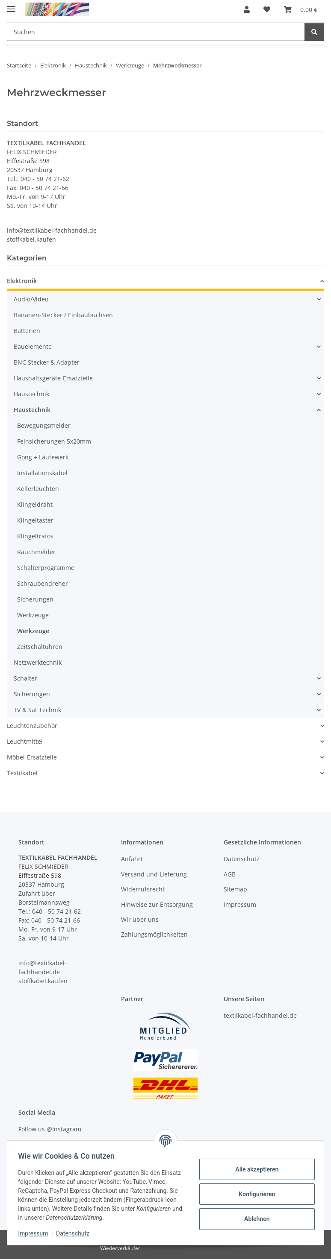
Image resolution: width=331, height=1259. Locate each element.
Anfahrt (132, 859)
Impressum (36, 1233)
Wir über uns (140, 919)
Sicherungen (35, 599)
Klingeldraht (35, 504)
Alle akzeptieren (253, 1169)
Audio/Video (31, 299)
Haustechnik (31, 394)
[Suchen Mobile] (156, 32)
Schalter (25, 678)
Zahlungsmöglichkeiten (154, 934)
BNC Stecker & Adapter (47, 362)
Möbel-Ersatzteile (32, 757)
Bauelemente (33, 346)
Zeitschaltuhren (39, 647)
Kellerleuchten (38, 489)
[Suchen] (314, 32)
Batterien (27, 331)
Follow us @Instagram (49, 1129)
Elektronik (22, 281)
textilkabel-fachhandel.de (260, 1015)
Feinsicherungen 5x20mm (54, 441)
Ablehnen (253, 1218)
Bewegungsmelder (44, 425)
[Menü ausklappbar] (11, 5)
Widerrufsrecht (143, 889)
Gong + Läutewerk (42, 457)
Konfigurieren (254, 1194)
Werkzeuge (33, 615)
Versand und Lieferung (154, 874)
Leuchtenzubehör (32, 726)
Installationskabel (42, 473)
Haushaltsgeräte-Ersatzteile (53, 378)
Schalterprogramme (45, 568)
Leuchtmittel (25, 741)
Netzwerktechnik (38, 662)
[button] (247, 9)
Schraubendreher (42, 583)
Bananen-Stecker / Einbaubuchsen (63, 315)
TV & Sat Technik (37, 710)
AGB (230, 874)
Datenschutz (75, 1233)
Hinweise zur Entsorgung (157, 904)
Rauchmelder (36, 552)
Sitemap (235, 889)
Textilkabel (22, 773)
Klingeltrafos (35, 536)
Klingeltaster (35, 520)
